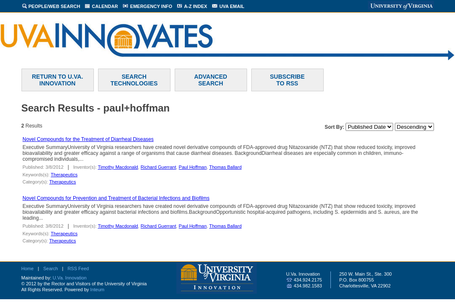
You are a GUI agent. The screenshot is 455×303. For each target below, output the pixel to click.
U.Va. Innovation (70, 277)
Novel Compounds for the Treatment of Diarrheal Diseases (88, 139)
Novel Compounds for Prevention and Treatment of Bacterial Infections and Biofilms (116, 198)
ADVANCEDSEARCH (210, 80)
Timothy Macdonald (118, 167)
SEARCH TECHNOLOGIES (133, 80)
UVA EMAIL (231, 6)
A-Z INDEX (195, 6)
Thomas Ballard (225, 167)
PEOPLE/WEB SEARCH (54, 6)
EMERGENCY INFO (151, 6)
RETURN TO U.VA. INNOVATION (57, 80)
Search (50, 268)
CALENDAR (105, 6)
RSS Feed (78, 268)
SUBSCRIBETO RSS (287, 80)
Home (27, 268)
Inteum (97, 289)
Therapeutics (64, 174)
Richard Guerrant (158, 167)
